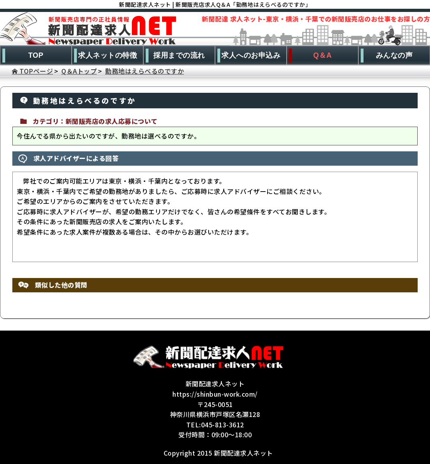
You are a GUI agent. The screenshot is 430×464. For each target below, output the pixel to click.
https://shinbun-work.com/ (215, 394)
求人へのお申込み (250, 55)
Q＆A (322, 55)
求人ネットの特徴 (107, 55)
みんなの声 (394, 55)
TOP (35, 55)
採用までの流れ (179, 55)
